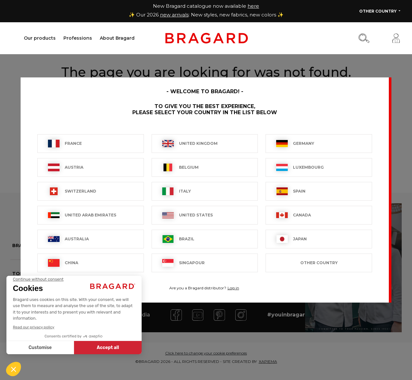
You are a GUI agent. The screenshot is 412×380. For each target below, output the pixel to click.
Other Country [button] (378, 11)
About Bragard (117, 38)
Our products (40, 38)
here (253, 6)
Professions (77, 38)
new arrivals (174, 15)
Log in (233, 287)
